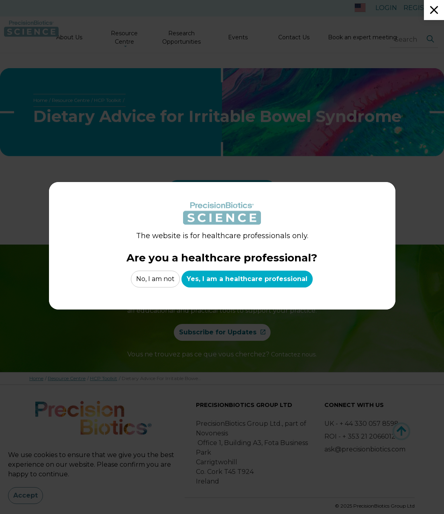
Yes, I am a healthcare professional (247, 279)
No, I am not (155, 279)
